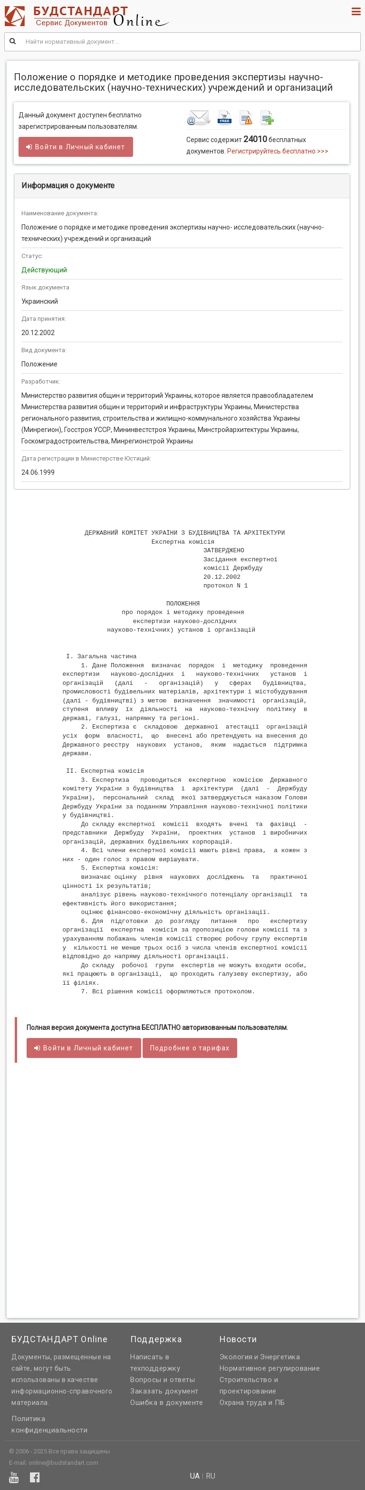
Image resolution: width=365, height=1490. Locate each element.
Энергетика (280, 1357)
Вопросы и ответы (162, 1379)
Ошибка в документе (166, 1402)
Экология (236, 1357)
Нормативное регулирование (270, 1368)
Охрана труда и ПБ (252, 1402)
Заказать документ (164, 1391)
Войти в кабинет (75, 147)
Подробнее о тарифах (190, 1048)
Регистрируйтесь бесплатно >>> (277, 151)
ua (195, 1476)
